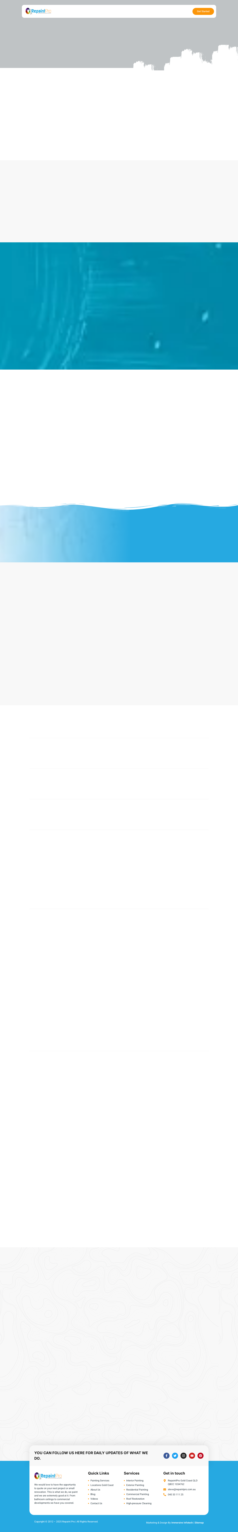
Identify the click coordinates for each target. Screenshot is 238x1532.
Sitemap (199, 1523)
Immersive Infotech (182, 1523)
